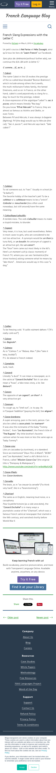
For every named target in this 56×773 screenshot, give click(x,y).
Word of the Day (28, 689)
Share (16, 604)
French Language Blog (28, 16)
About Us (28, 637)
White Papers (28, 667)
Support (28, 702)
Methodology (28, 672)
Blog (28, 643)
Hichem (15, 43)
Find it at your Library (28, 587)
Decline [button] (34, 767)
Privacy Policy (28, 719)
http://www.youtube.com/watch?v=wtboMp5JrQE (27, 466)
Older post (13, 617)
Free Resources (28, 678)
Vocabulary (38, 43)
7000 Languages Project (28, 684)
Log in (36, 4)
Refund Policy (28, 714)
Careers (28, 648)
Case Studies (28, 661)
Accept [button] (22, 767)
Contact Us (28, 708)
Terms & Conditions (28, 725)
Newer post (42, 617)
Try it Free (22, 4)
